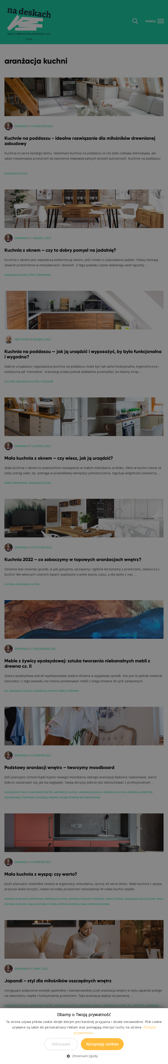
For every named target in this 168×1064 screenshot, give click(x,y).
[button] (84, 1056)
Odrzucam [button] (61, 1044)
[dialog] (84, 532)
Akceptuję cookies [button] (102, 1044)
